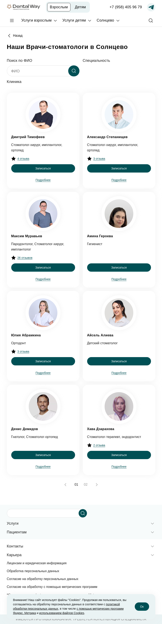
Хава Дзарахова (100, 429)
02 (86, 484)
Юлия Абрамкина (26, 335)
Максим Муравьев (26, 236)
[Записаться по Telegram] (151, 7)
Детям (80, 7)
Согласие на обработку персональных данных (42, 579)
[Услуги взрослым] (39, 20)
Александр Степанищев (107, 137)
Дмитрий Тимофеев (28, 137)
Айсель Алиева (100, 335)
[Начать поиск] (83, 513)
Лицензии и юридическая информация (37, 563)
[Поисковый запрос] (43, 513)
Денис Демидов (24, 429)
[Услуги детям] (77, 20)
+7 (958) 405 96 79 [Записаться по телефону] (126, 7)
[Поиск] (150, 20)
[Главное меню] (11, 20)
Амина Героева (100, 236)
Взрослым (59, 7)
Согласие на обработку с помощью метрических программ (52, 587)
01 (76, 484)
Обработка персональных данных (33, 571)
